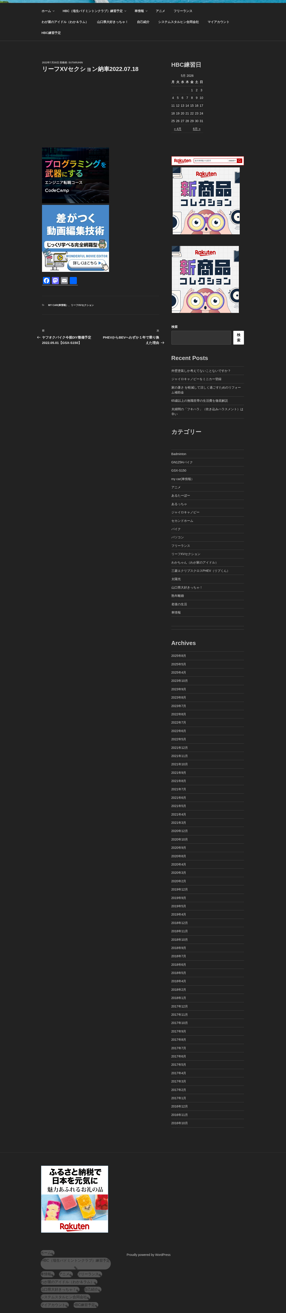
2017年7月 (178, 1048)
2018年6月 (178, 964)
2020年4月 (178, 864)
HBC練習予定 (51, 33)
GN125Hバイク (182, 462)
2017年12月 (179, 1006)
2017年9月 (178, 1031)
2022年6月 (178, 731)
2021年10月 (179, 764)
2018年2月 (178, 989)
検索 (174, 327)
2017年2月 (178, 1090)
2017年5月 (178, 1064)
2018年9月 (178, 948)
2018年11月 (179, 931)
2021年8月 (178, 781)
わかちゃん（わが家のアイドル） (194, 562)
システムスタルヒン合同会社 (178, 22)
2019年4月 (178, 914)
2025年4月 (178, 672)
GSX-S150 (178, 470)
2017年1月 (178, 1098)
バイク (176, 529)
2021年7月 (178, 789)
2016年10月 (179, 1123)
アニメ (160, 11)
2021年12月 (179, 747)
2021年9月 (178, 772)
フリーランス (183, 11)
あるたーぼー (180, 495)
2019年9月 (178, 898)
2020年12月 (179, 831)
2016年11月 (179, 1115)
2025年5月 (178, 664)
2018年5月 (178, 973)
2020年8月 (178, 856)
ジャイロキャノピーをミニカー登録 (196, 379)
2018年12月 (179, 923)
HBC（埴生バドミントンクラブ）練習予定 (95, 11)
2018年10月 (179, 939)
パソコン (177, 537)
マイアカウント (218, 22)
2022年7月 (178, 722)
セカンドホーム (182, 520)
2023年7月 (178, 706)
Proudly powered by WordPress (149, 1255)
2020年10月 (179, 839)
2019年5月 (178, 906)
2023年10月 (179, 681)
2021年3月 (178, 822)
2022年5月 (178, 739)
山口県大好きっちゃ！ (112, 22)
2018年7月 (178, 956)
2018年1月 (178, 998)
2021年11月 (179, 756)
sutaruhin (76, 62)
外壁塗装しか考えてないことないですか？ (201, 370)
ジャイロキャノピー (185, 512)
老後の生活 (179, 604)
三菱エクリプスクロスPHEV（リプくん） (200, 570)
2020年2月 (178, 881)
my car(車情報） (58, 305)
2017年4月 (178, 1073)
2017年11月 (179, 1014)
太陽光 (176, 579)
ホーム (48, 11)
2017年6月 (178, 1056)
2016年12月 (179, 1106)
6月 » (196, 129)
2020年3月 (178, 872)
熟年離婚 (177, 595)
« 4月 (177, 129)
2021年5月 (178, 806)
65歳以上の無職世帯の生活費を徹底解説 (199, 400)
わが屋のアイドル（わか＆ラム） (65, 22)
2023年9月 (178, 689)
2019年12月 (179, 889)
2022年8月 (178, 714)
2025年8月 (178, 656)
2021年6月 (178, 797)
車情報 (141, 11)
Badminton (178, 454)
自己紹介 (143, 22)
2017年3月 (178, 1081)
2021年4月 (178, 814)
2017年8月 (178, 1039)
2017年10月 (179, 1023)
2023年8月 (178, 697)
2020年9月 (178, 847)
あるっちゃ (179, 504)
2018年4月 (178, 981)
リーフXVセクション (82, 305)
